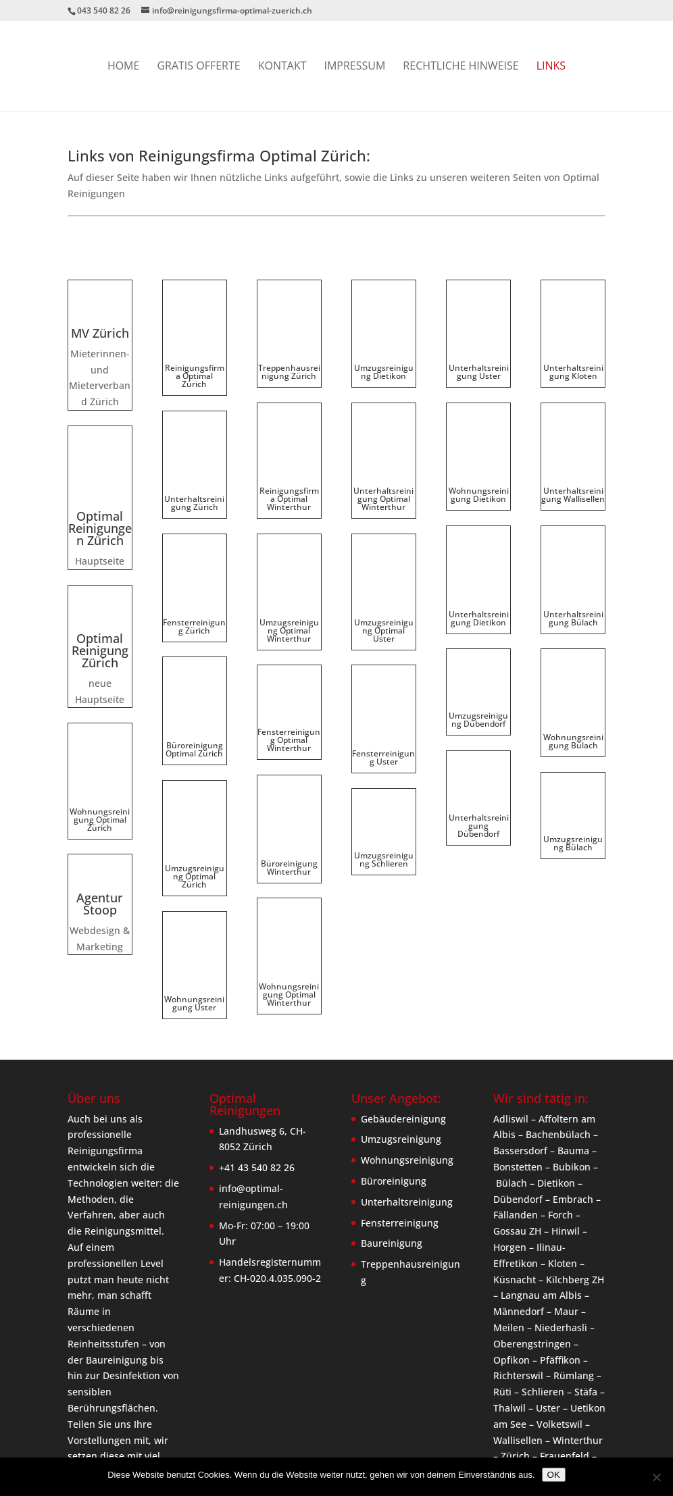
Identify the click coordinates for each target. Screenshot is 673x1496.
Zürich (515, 1374)
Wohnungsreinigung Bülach (573, 630)
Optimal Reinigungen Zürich (100, 486)
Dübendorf (518, 1116)
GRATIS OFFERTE (198, 67)
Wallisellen (518, 1357)
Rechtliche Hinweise (460, 67)
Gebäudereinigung (403, 1036)
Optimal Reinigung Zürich (100, 608)
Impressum (355, 67)
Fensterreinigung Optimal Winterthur (288, 676)
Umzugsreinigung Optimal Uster (384, 566)
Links (551, 67)
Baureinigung (391, 1161)
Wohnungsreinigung (407, 1078)
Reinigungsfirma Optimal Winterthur (289, 457)
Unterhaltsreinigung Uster (479, 351)
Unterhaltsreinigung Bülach (573, 554)
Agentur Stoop (99, 885)
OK (553, 1475)
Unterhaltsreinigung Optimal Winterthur (383, 457)
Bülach (511, 1100)
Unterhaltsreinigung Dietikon (479, 528)
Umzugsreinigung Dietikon (384, 351)
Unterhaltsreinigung (407, 1119)
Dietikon (556, 1100)
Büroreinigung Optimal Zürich (194, 664)
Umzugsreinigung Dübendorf (478, 630)
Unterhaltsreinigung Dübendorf (479, 736)
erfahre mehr (114, 1406)
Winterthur (578, 1357)
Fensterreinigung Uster (383, 672)
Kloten (562, 1181)
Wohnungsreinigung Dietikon (479, 426)
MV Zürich (100, 333)
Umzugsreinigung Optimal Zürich (194, 770)
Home (123, 67)
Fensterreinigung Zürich (194, 562)
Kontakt (282, 67)
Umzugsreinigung (401, 1057)
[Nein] (656, 1477)
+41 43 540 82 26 (257, 1085)
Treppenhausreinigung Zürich (289, 351)
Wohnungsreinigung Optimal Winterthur (289, 861)
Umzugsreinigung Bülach (573, 732)
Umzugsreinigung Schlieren (384, 774)
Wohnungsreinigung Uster (194, 849)
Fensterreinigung (400, 1140)
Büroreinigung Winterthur (289, 782)
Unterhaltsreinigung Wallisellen (573, 453)
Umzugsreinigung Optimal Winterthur (289, 566)
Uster (548, 1325)
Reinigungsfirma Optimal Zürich (194, 355)
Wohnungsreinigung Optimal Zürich (100, 801)
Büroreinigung (393, 1098)
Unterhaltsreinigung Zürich (194, 461)
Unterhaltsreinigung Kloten (573, 351)
